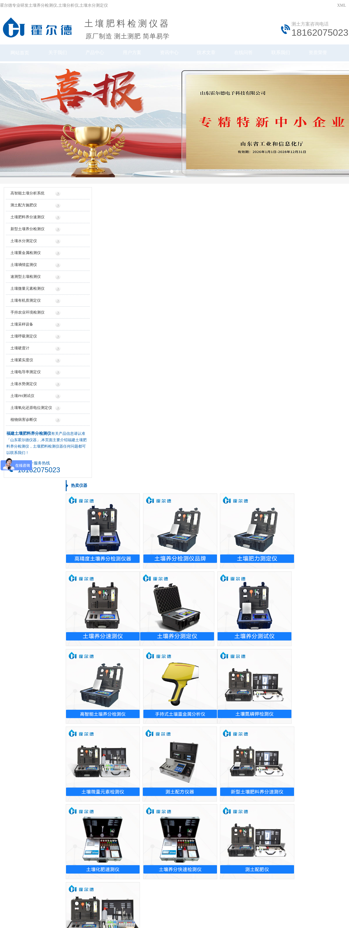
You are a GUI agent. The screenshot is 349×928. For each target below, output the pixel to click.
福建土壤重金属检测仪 (28, 749)
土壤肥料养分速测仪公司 (264, 634)
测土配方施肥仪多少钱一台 (149, 654)
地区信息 (189, 828)
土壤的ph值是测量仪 (143, 739)
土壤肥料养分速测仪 (27, 225)
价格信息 (129, 828)
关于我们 (57, 54)
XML (341, 5)
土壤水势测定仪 (23, 391)
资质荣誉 (326, 54)
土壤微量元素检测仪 (27, 296)
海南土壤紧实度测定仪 (28, 779)
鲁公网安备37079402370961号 (156, 878)
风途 (70, 904)
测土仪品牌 (252, 593)
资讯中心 (172, 54)
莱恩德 (89, 904)
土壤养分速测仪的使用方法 (266, 759)
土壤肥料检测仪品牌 (260, 573)
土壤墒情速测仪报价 (143, 613)
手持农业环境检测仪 (27, 320)
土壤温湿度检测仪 (24, 654)
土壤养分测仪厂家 (258, 613)
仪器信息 (99, 828)
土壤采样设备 (21, 332)
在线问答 (249, 54)
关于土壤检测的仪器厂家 (264, 664)
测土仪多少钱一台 (141, 644)
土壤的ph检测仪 (139, 698)
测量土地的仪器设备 (143, 790)
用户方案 (134, 54)
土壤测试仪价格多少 (143, 623)
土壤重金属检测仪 (25, 260)
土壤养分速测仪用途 (260, 749)
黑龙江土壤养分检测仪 (28, 769)
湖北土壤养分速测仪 (26, 708)
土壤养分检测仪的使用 (262, 708)
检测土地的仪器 (139, 718)
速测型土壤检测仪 (25, 284)
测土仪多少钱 (137, 603)
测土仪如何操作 (22, 613)
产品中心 (96, 54)
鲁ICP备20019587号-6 (106, 878)
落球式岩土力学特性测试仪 (32, 583)
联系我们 (288, 54)
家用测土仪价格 (139, 583)
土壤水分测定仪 (23, 248)
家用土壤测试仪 (256, 779)
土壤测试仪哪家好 (258, 583)
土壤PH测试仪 (22, 403)
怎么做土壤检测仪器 (260, 698)
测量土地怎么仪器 (258, 729)
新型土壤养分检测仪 (27, 237)
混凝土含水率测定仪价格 (147, 664)
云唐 (78, 904)
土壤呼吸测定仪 (23, 344)
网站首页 (19, 54)
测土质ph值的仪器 (141, 759)
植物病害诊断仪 (23, 427)
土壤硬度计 (19, 356)
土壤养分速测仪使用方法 (264, 769)
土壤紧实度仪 (21, 368)
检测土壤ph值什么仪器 (262, 718)
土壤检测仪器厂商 (258, 654)
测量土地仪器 (20, 593)
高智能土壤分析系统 (27, 201)
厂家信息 (159, 828)
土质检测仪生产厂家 (260, 644)
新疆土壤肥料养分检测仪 (30, 729)
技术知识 (250, 828)
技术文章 (211, 54)
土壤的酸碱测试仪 (141, 769)
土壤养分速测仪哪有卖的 (147, 779)
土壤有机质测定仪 (25, 308)
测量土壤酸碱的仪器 (143, 708)
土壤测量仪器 (20, 603)
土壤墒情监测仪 (23, 272)
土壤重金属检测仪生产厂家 (266, 623)
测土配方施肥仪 (23, 213)
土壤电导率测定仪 (25, 380)
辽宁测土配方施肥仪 (26, 718)
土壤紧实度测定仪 (24, 664)
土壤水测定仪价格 (141, 593)
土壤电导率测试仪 (24, 573)
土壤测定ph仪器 (22, 644)
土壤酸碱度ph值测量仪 (28, 623)
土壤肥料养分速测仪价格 (147, 573)
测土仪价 (133, 634)
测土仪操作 (18, 634)
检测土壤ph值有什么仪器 (264, 739)
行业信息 (219, 828)
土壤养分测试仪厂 (258, 603)
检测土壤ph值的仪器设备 (147, 729)
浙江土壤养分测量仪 (26, 759)
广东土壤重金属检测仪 (28, 739)
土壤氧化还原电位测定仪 (31, 415)
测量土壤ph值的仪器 (143, 749)
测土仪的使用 (254, 790)
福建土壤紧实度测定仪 (28, 790)
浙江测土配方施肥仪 (26, 698)
